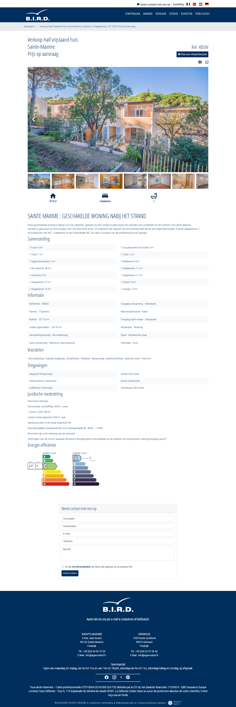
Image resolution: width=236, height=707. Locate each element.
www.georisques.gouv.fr (153, 439)
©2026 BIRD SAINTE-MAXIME (70, 702)
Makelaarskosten (125, 702)
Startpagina (29, 26)
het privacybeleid (81, 566)
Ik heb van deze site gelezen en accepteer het (98, 566)
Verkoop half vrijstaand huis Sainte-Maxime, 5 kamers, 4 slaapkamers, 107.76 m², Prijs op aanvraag (87, 26)
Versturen (70, 573)
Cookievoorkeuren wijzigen (151, 702)
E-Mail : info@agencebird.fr (92, 655)
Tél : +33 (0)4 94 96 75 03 (91, 651)
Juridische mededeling (101, 702)
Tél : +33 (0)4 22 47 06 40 (144, 651)
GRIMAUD (144, 634)
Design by (173, 703)
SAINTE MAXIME (92, 634)
